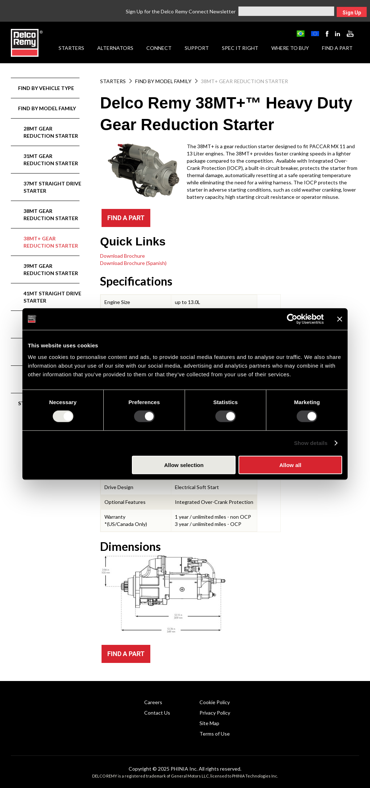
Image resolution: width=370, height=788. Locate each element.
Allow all (290, 465)
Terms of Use (214, 734)
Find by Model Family (47, 108)
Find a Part (337, 48)
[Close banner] (339, 319)
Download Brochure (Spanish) (133, 263)
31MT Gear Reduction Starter (50, 159)
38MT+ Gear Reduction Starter (50, 242)
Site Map (209, 723)
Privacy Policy (214, 713)
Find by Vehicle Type (46, 88)
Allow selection (183, 465)
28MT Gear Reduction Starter (50, 132)
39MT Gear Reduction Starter (50, 269)
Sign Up (352, 13)
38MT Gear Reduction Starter (50, 214)
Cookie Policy (214, 702)
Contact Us (157, 713)
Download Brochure (122, 256)
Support (197, 48)
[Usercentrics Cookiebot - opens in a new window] (292, 319)
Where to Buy (290, 48)
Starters (71, 48)
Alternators (115, 48)
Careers (153, 702)
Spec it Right (240, 48)
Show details (311, 443)
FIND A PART (126, 218)
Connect (159, 48)
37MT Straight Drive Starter (52, 187)
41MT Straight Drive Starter (52, 297)
